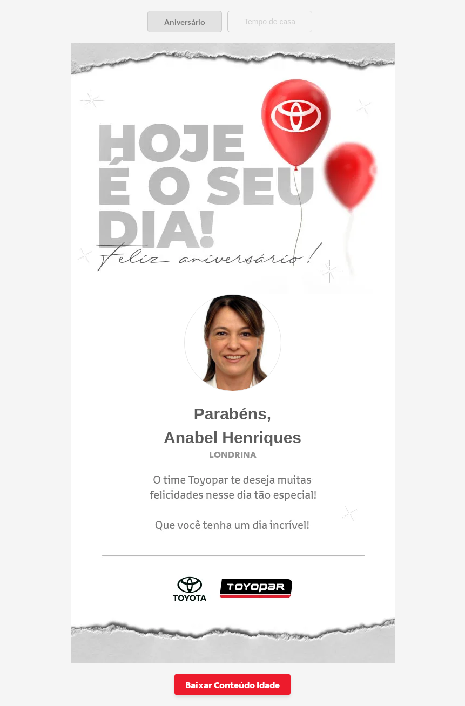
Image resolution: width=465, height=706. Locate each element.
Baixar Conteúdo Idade (232, 684)
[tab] (184, 21)
